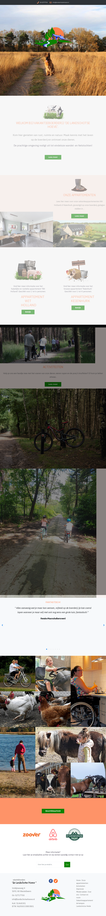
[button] (47, 649)
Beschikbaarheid (53, 811)
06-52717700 (44, 2)
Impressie (80, 889)
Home (78, 880)
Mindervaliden (81, 892)
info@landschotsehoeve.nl (60, 2)
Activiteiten (80, 886)
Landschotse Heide (83, 906)
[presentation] (2, 625)
